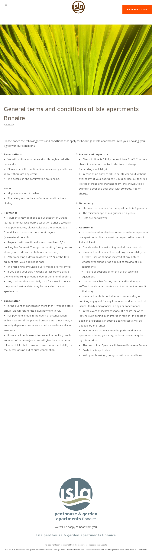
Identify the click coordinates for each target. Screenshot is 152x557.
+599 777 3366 (106, 549)
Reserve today (137, 9)
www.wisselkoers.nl (16, 237)
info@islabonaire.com (75, 549)
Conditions (142, 549)
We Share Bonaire (129, 549)
